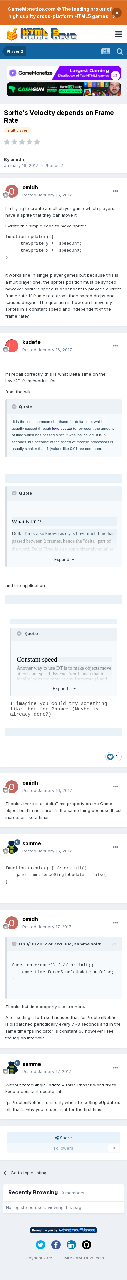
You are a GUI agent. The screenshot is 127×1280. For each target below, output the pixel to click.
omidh (17, 159)
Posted (47, 194)
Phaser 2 (54, 165)
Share (63, 1138)
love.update (62, 428)
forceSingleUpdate (41, 1084)
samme (31, 843)
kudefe (31, 342)
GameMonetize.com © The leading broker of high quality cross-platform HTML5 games (60, 12)
